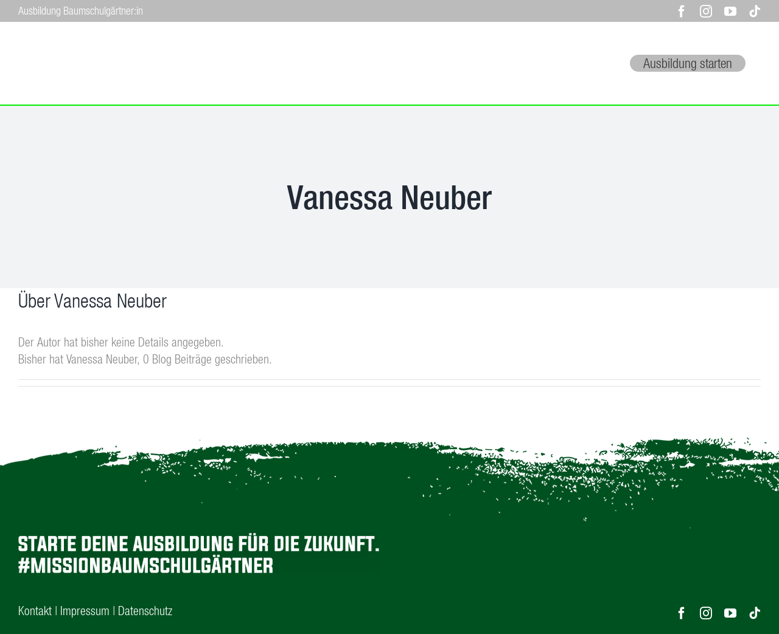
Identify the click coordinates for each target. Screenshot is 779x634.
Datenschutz (145, 609)
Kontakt (35, 609)
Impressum (85, 609)
